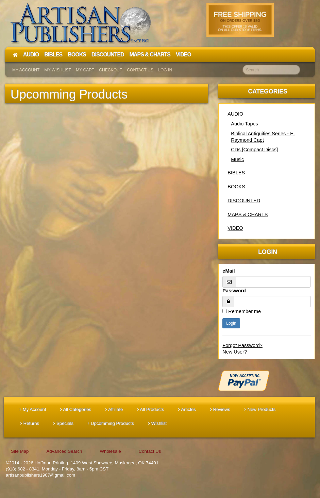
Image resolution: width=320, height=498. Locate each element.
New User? (234, 352)
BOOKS (236, 186)
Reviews (220, 409)
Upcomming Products (111, 423)
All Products (150, 409)
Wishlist (157, 423)
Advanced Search (64, 451)
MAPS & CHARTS (248, 214)
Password (234, 290)
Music (237, 159)
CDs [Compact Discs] (254, 149)
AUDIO (235, 114)
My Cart (85, 70)
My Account (25, 70)
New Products (260, 409)
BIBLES (236, 172)
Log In (165, 70)
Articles (187, 409)
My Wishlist (58, 70)
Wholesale (110, 451)
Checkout (110, 70)
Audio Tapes (244, 123)
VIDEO (235, 228)
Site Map (20, 451)
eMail (228, 271)
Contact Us (140, 70)
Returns (29, 423)
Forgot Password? (242, 345)
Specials (63, 423)
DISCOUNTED (244, 200)
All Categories (75, 409)
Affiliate (114, 409)
